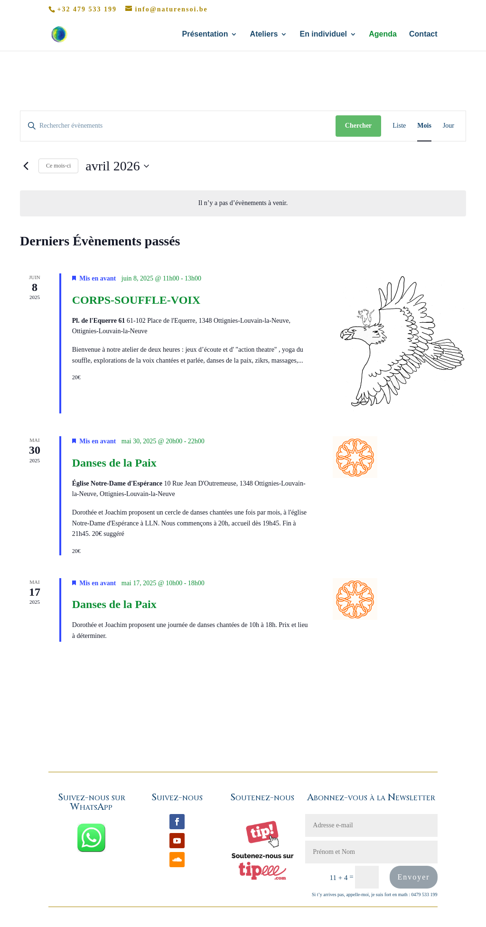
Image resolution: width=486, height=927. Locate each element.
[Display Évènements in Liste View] (399, 126)
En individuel (323, 34)
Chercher (358, 125)
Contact (423, 34)
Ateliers (264, 34)
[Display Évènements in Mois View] (424, 126)
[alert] (243, 203)
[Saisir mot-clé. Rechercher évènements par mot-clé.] (178, 126)
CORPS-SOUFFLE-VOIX (136, 300)
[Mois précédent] (25, 166)
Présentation (205, 34)
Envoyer (413, 877)
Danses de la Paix (114, 463)
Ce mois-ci (58, 165)
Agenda (383, 34)
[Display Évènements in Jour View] (448, 126)
